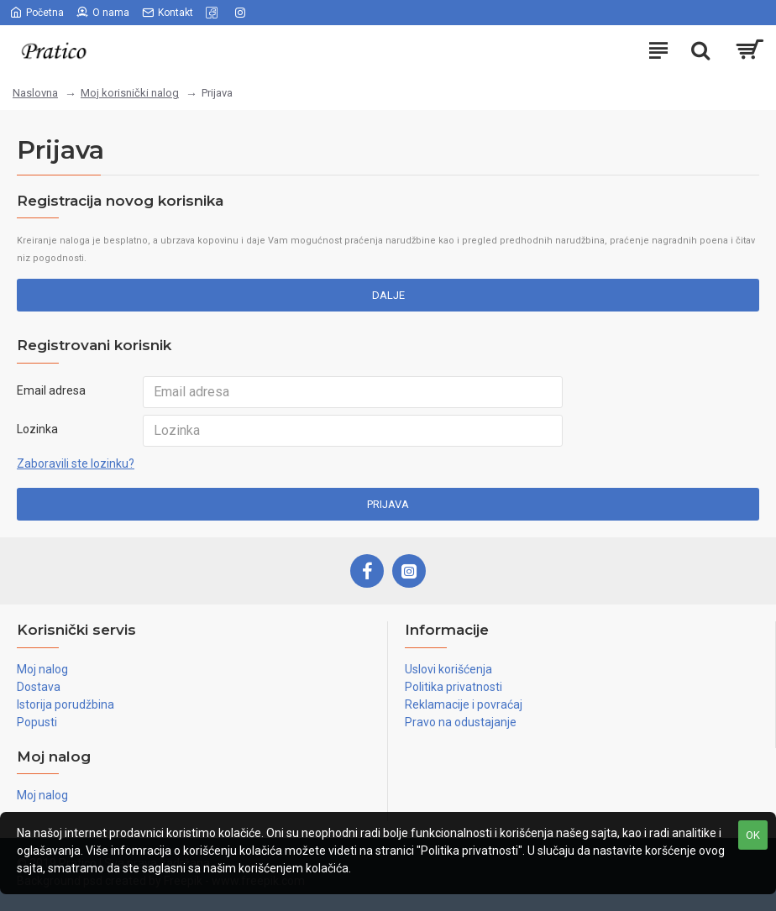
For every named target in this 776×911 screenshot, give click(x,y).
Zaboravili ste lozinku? (75, 463)
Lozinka (37, 429)
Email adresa (51, 390)
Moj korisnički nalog (130, 92)
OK (753, 835)
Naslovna (35, 92)
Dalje (388, 295)
